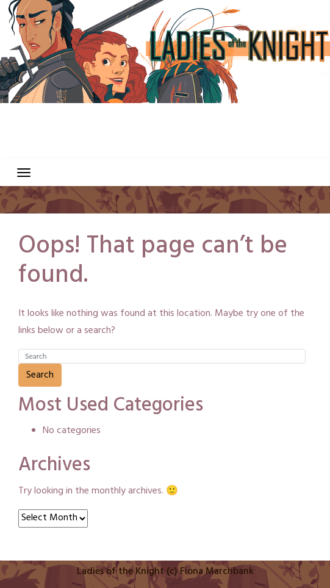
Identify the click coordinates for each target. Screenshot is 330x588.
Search (40, 375)
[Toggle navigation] (24, 172)
